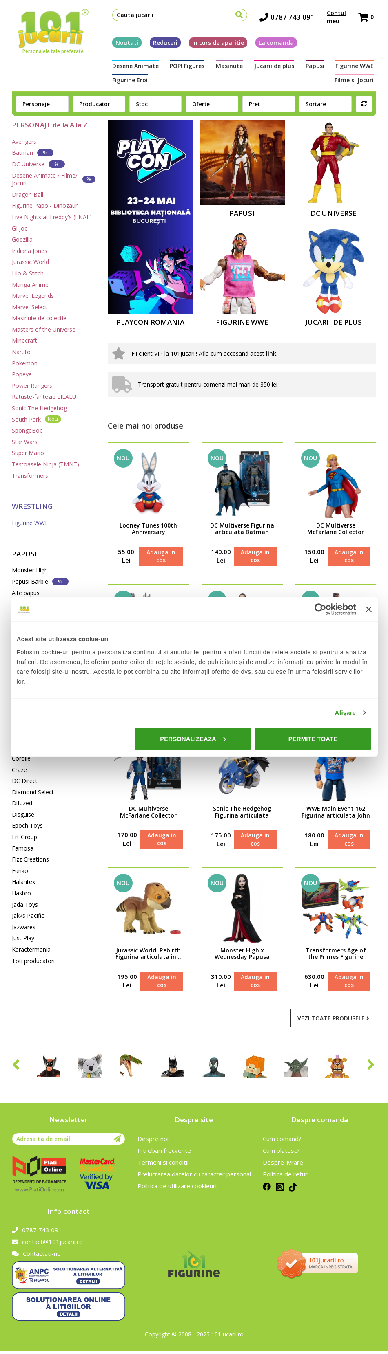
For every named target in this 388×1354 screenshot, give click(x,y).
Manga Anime (30, 284)
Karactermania (31, 949)
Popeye (22, 374)
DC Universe (38, 164)
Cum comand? (282, 1142)
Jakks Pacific (28, 915)
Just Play (23, 938)
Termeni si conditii (162, 1165)
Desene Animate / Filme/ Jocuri (54, 179)
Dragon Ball (27, 194)
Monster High (30, 570)
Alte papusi (26, 593)
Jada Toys (25, 904)
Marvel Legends (33, 295)
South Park (36, 419)
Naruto (21, 352)
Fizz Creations (30, 859)
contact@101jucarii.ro (47, 1245)
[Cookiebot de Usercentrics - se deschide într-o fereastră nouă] (320, 609)
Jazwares (23, 927)
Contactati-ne (36, 1257)
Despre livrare (283, 1165)
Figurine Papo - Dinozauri (45, 205)
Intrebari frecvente (164, 1154)
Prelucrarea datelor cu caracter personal (194, 1177)
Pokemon (25, 363)
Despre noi (153, 1142)
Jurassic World (30, 262)
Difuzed (22, 803)
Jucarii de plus (251, 67)
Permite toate (312, 738)
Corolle (21, 758)
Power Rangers (32, 385)
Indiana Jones (29, 251)
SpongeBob (27, 430)
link (271, 353)
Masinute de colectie (39, 318)
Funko (20, 871)
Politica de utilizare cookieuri (177, 1189)
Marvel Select (29, 307)
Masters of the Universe (43, 329)
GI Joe (20, 228)
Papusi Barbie (40, 581)
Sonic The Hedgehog (39, 408)
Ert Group (24, 837)
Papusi (284, 67)
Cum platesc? (281, 1154)
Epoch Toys (27, 825)
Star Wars (25, 442)
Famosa (22, 848)
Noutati (124, 44)
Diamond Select (33, 792)
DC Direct (25, 781)
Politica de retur (285, 1177)
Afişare (345, 712)
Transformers (30, 475)
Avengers (24, 141)
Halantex (23, 882)
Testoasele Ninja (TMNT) (45, 464)
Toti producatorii (34, 961)
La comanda (273, 44)
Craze (19, 770)
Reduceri (163, 44)
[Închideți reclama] (369, 609)
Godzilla (22, 239)
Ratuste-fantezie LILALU (44, 396)
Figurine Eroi (358, 67)
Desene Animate (133, 67)
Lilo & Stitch (28, 273)
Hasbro (21, 893)
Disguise (23, 814)
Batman (32, 152)
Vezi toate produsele (333, 1021)
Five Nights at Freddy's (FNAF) (52, 217)
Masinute (213, 67)
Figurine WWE (317, 67)
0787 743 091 (289, 18)
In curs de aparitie (216, 44)
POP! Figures (177, 67)
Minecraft (24, 340)
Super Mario (28, 453)
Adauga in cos (160, 557)
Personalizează (193, 738)
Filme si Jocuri (129, 81)
